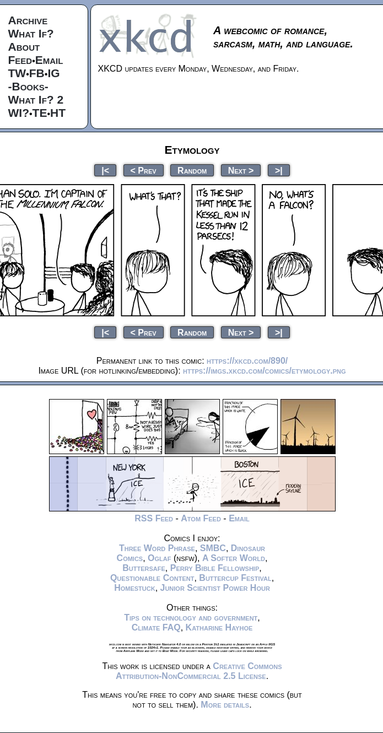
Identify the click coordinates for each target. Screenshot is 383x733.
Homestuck (134, 587)
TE (40, 112)
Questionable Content (152, 578)
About (24, 46)
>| (279, 170)
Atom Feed (201, 518)
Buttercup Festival (235, 578)
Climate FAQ (156, 627)
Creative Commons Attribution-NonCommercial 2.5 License (199, 671)
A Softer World (233, 558)
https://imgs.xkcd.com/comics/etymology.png (264, 370)
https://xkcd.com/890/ (247, 360)
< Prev (144, 170)
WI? (18, 112)
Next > (241, 170)
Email (49, 59)
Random (192, 170)
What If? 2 (36, 99)
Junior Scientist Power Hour (215, 587)
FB (37, 73)
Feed (20, 59)
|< (105, 170)
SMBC (213, 548)
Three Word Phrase (157, 548)
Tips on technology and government (190, 617)
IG (53, 73)
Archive (28, 20)
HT (58, 112)
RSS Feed (153, 518)
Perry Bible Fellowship (215, 568)
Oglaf (159, 558)
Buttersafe (143, 568)
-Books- (28, 86)
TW (17, 73)
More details (225, 704)
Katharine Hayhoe (219, 627)
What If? (31, 33)
